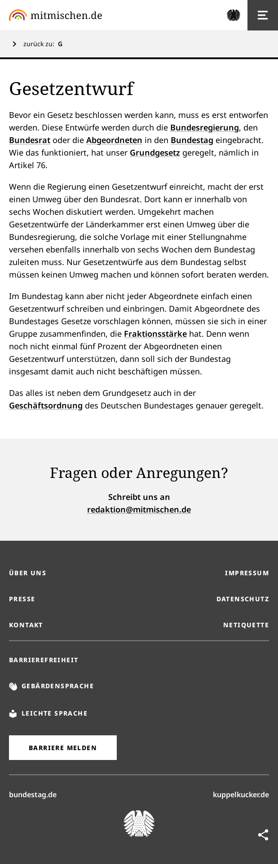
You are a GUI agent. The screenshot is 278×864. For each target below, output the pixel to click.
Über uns (27, 573)
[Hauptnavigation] (262, 15)
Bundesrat (29, 140)
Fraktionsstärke (155, 333)
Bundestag (192, 140)
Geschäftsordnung (46, 405)
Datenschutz (242, 599)
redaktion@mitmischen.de (139, 509)
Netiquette (246, 625)
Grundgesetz (155, 152)
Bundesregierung (204, 127)
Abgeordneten (114, 140)
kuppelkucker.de (241, 794)
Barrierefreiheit (43, 660)
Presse (22, 599)
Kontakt (26, 625)
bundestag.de (33, 794)
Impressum (247, 573)
